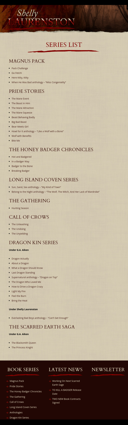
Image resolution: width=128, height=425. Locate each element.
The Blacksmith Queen (24, 342)
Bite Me (16, 140)
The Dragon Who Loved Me (26, 282)
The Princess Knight (22, 347)
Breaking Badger (21, 170)
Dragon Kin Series (19, 417)
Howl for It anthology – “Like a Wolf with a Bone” (38, 131)
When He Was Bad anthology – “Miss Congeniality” (39, 82)
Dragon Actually (20, 258)
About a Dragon (20, 263)
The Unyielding (20, 233)
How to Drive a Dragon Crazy (27, 286)
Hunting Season (20, 208)
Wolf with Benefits (21, 136)
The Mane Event (20, 98)
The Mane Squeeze (22, 112)
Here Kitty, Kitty (20, 77)
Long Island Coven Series (23, 407)
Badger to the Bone (22, 166)
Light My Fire (19, 291)
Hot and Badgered (22, 156)
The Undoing (19, 228)
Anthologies (16, 412)
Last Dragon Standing (23, 272)
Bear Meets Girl (20, 126)
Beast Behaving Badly (23, 117)
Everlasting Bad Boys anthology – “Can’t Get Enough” (40, 318)
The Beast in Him (21, 103)
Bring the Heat (19, 300)
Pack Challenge (20, 68)
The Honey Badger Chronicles (26, 391)
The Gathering (17, 396)
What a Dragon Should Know (27, 268)
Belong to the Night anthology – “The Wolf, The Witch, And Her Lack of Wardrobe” (56, 191)
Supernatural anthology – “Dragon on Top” (35, 277)
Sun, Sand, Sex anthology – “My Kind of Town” (36, 187)
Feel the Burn (19, 296)
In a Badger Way (20, 161)
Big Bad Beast (19, 122)
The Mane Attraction (23, 108)
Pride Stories (17, 386)
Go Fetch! (17, 72)
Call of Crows (17, 402)
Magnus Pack (17, 380)
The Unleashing (20, 224)
